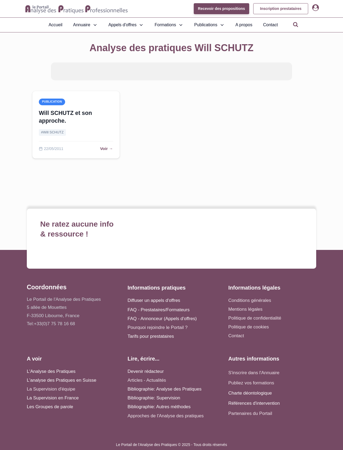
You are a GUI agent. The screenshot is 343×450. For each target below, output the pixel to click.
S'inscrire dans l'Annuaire (253, 372)
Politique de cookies (248, 326)
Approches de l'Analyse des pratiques (166, 415)
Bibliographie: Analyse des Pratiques (165, 389)
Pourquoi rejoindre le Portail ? (158, 327)
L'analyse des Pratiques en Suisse (61, 380)
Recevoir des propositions (221, 8)
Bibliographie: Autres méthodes (159, 406)
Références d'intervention (254, 403)
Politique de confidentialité (254, 318)
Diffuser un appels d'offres (154, 300)
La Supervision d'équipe (51, 389)
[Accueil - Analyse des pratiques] (76, 8)
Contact (270, 24)
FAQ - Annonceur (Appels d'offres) (162, 318)
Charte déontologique (250, 393)
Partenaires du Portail (250, 413)
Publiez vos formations (251, 382)
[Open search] (295, 24)
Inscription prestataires (280, 8)
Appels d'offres (126, 25)
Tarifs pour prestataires (151, 336)
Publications (209, 25)
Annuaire (85, 25)
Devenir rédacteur (146, 371)
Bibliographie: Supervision (154, 397)
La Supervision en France (53, 397)
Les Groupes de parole (50, 406)
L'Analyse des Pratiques (51, 371)
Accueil (55, 24)
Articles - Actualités (147, 380)
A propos (244, 24)
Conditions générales (249, 300)
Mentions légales (245, 309)
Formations (169, 25)
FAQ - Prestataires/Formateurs (158, 309)
